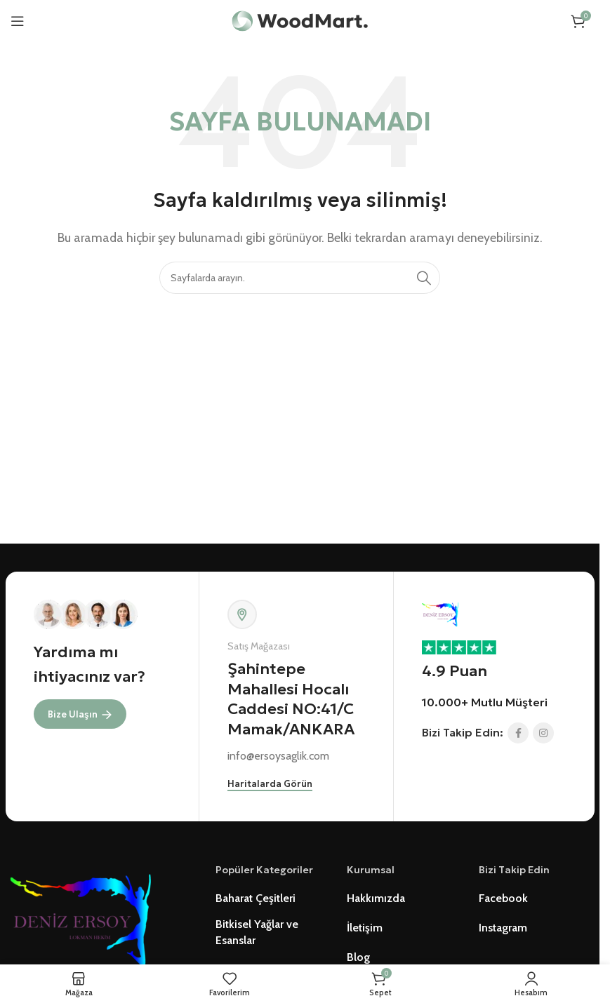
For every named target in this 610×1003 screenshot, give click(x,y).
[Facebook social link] (518, 732)
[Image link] (81, 915)
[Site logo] (300, 20)
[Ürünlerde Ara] (299, 278)
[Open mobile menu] (18, 21)
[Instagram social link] (543, 732)
